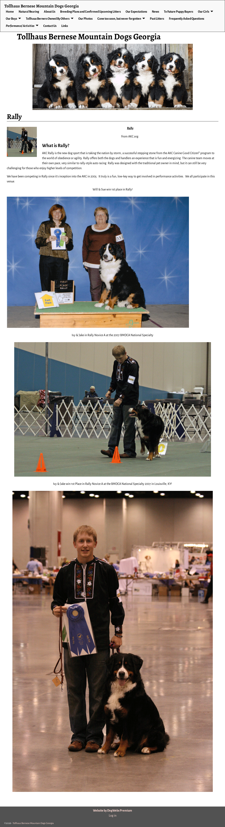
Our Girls (203, 11)
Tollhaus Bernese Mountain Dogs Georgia (89, 36)
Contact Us (50, 25)
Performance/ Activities (20, 25)
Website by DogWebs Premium (112, 810)
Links (64, 25)
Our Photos (85, 18)
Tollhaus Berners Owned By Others (48, 18)
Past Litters (157, 18)
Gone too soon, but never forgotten (119, 18)
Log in (112, 815)
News (155, 11)
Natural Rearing (29, 11)
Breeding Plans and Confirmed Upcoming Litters (90, 11)
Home (10, 11)
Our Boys (11, 18)
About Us (49, 11)
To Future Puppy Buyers (178, 11)
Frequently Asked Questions (186, 18)
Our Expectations (136, 11)
